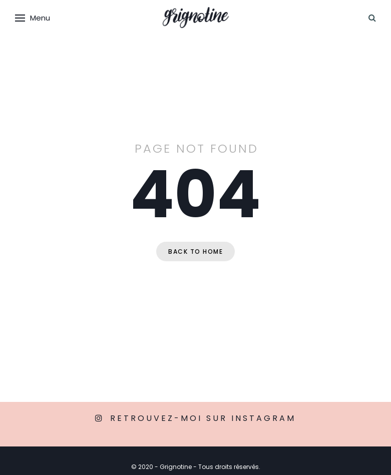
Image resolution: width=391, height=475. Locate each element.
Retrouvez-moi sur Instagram (203, 418)
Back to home (195, 251)
